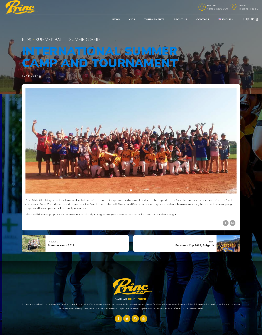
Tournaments (154, 19)
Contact (202, 19)
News (116, 19)
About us (180, 19)
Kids (26, 39)
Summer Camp (84, 39)
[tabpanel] (131, 141)
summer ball (50, 39)
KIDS (132, 19)
